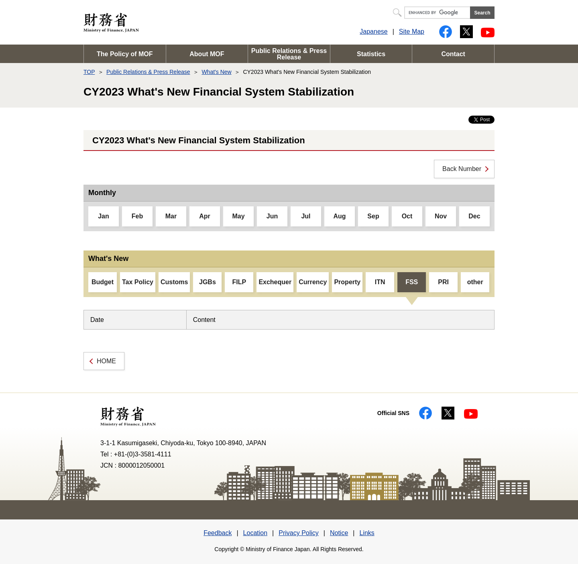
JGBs (207, 282)
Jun (272, 216)
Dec (474, 216)
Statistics (371, 54)
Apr (204, 216)
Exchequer (274, 282)
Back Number (461, 168)
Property (347, 282)
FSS (411, 282)
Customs (174, 282)
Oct (407, 216)
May (238, 216)
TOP (89, 72)
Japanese (373, 31)
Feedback (218, 532)
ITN (380, 282)
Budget (103, 282)
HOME (106, 361)
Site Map (411, 31)
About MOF (206, 54)
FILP (239, 282)
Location (255, 532)
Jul (305, 216)
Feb (137, 216)
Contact (453, 54)
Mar (171, 216)
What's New (216, 72)
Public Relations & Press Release (289, 54)
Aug (339, 216)
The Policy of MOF (125, 54)
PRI (443, 282)
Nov (441, 216)
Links (366, 532)
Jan (103, 216)
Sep (373, 216)
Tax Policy (137, 282)
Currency (313, 282)
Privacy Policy (299, 532)
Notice (339, 532)
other (475, 282)
